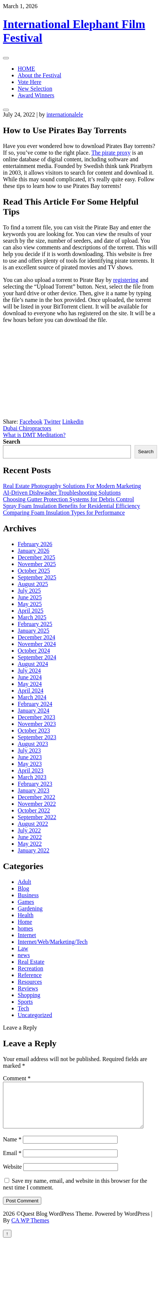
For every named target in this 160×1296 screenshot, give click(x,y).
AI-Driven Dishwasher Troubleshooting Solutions (62, 492)
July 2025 (29, 591)
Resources (30, 982)
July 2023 (29, 750)
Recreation (30, 968)
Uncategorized (35, 1015)
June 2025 (30, 597)
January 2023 (33, 790)
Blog (23, 888)
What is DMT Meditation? (34, 435)
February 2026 (35, 544)
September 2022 (37, 817)
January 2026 (33, 551)
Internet (27, 935)
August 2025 (33, 584)
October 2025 (34, 571)
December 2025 (36, 557)
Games (26, 902)
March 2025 (32, 617)
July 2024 (29, 670)
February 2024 (35, 704)
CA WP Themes (30, 1229)
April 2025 (31, 610)
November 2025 (37, 564)
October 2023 (34, 730)
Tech (23, 1008)
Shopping (29, 995)
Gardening (30, 908)
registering (125, 280)
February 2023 (35, 784)
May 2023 (30, 764)
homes (25, 928)
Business (28, 895)
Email (12, 1162)
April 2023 (31, 770)
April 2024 (31, 690)
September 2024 (37, 657)
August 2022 (33, 824)
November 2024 (37, 644)
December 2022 (36, 797)
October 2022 (34, 810)
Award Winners (36, 95)
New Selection (35, 88)
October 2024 (34, 650)
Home (25, 922)
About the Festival (39, 75)
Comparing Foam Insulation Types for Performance (64, 512)
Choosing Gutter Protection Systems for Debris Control (68, 499)
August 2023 (33, 744)
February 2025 (35, 624)
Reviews (28, 988)
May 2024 (30, 684)
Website (12, 1175)
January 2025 (33, 630)
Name (12, 1148)
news (24, 955)
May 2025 (30, 604)
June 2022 (30, 837)
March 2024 (32, 697)
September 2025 (37, 577)
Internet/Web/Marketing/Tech (53, 942)
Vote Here (29, 82)
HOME (26, 68)
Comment (17, 1078)
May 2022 (30, 844)
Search (11, 441)
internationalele (64, 114)
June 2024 (30, 677)
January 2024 (33, 710)
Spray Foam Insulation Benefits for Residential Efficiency (71, 506)
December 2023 (36, 717)
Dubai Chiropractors (27, 428)
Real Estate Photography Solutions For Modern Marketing (72, 486)
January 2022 (33, 850)
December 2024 (36, 637)
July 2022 (29, 830)
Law (23, 948)
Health (26, 915)
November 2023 (37, 724)
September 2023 (37, 737)
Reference (30, 975)
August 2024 (33, 664)
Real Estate (31, 962)
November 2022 (37, 804)
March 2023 (32, 777)
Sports (25, 1002)
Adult (24, 882)
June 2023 (30, 757)
